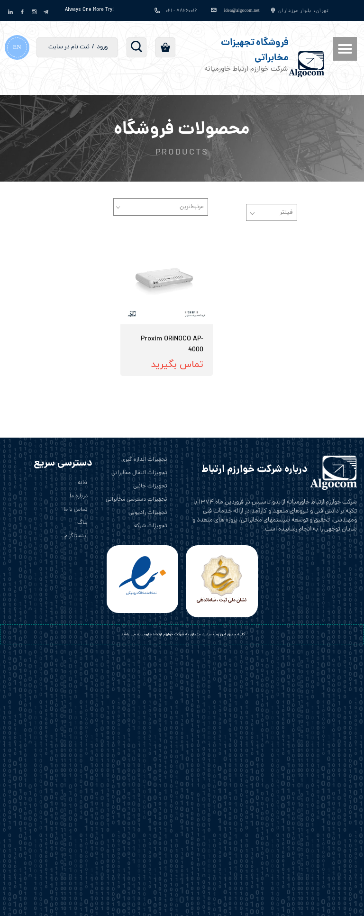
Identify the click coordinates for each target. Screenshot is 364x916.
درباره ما (79, 496)
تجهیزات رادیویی (147, 513)
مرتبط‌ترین (192, 206)
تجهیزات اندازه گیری (144, 460)
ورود (102, 47)
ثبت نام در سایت (69, 47)
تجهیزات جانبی (150, 486)
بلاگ (82, 523)
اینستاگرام (76, 536)
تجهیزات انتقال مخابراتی (139, 473)
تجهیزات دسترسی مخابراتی (136, 499)
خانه (83, 483)
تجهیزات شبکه (150, 526)
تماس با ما (76, 509)
